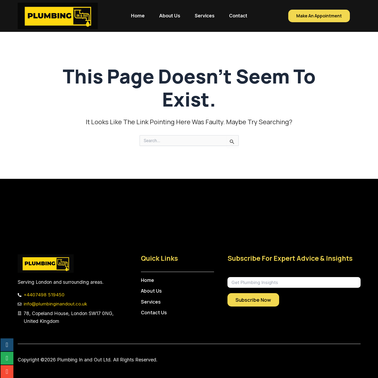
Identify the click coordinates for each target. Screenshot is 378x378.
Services (205, 15)
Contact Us (155, 312)
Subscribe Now (253, 299)
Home (138, 15)
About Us (169, 15)
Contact (238, 15)
